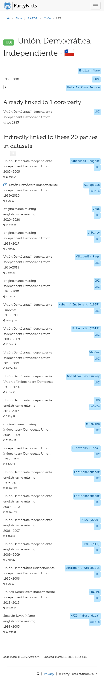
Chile (47, 18)
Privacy (49, 674)
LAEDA (33, 18)
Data (19, 18)
